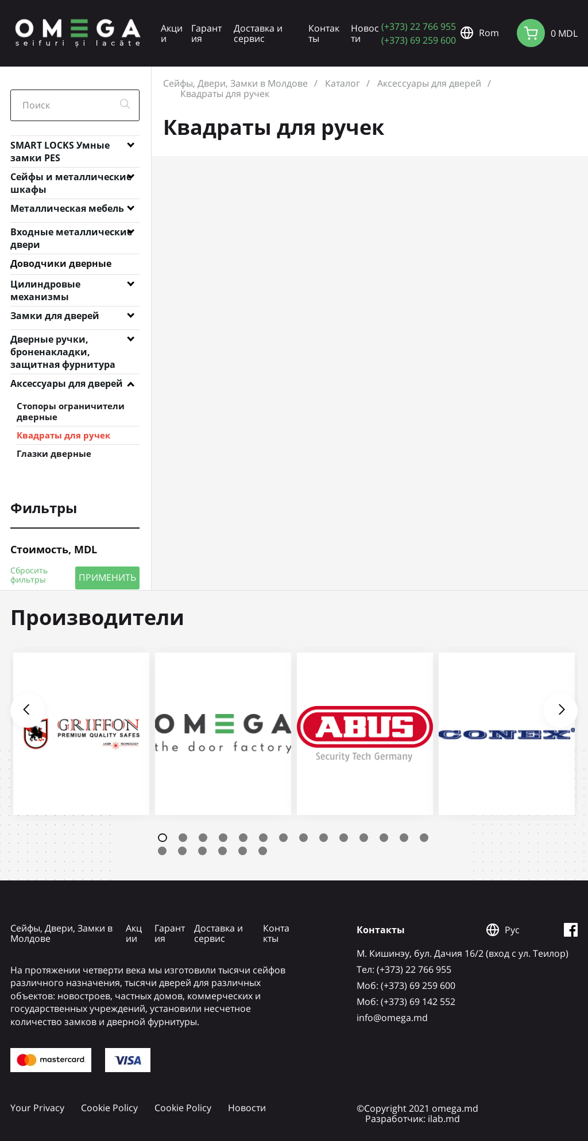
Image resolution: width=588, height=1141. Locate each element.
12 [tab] (384, 837)
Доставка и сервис (258, 33)
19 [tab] (242, 851)
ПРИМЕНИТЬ (107, 577)
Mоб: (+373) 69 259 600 (406, 985)
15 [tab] (162, 851)
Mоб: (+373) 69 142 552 (406, 1001)
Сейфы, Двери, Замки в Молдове (235, 83)
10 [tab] (343, 837)
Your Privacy (37, 1108)
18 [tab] (222, 851)
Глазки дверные (54, 453)
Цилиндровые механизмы (45, 286)
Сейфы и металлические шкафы (70, 179)
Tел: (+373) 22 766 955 (404, 969)
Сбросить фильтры (29, 575)
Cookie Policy (109, 1108)
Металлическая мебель (67, 208)
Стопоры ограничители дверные (71, 411)
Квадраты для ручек (63, 435)
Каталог (342, 83)
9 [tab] (323, 837)
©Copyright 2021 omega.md (417, 1108)
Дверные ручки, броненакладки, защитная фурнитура (62, 341)
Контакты (323, 33)
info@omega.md (392, 1017)
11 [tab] (363, 837)
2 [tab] (183, 837)
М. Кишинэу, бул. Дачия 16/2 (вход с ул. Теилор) (462, 953)
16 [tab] (182, 851)
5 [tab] (243, 837)
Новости (365, 33)
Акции (172, 33)
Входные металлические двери (71, 234)
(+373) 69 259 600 (418, 40)
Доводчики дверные (60, 263)
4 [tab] (223, 837)
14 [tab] (424, 837)
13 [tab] (404, 837)
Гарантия (206, 33)
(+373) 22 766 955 (418, 26)
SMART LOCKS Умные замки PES (60, 147)
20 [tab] (262, 851)
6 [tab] (263, 837)
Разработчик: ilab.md (412, 1118)
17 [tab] (202, 851)
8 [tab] (303, 837)
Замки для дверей (54, 315)
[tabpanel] (81, 734)
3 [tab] (203, 837)
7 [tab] (283, 837)
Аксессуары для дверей (66, 383)
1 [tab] (162, 837)
